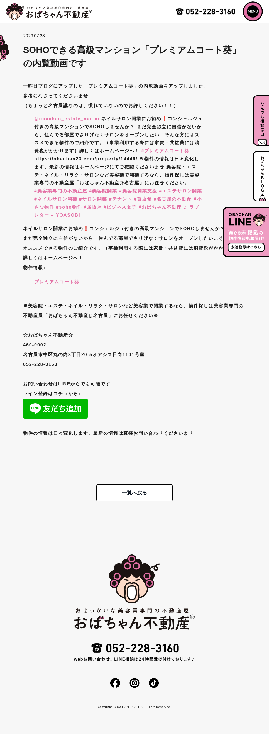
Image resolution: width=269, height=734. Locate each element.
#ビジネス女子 (120, 207)
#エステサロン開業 (180, 191)
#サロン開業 (93, 199)
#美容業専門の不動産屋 (60, 191)
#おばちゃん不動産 (160, 207)
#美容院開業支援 (138, 191)
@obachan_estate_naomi (67, 118)
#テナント (120, 199)
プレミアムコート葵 (56, 281)
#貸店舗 (143, 199)
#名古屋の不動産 (173, 199)
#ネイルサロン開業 (55, 199)
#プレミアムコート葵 (165, 150)
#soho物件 (69, 207)
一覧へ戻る (134, 493)
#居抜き (93, 207)
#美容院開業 (103, 191)
